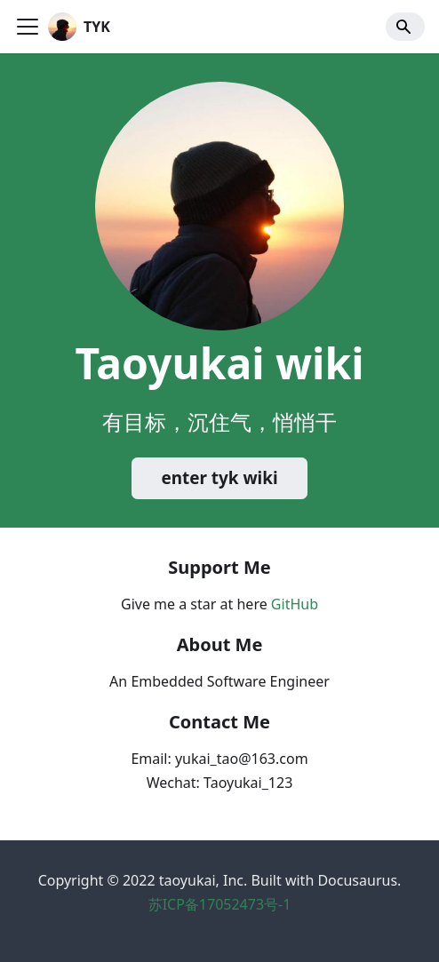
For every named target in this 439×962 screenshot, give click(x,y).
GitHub (294, 604)
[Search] (405, 26)
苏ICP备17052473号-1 (219, 904)
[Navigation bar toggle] (27, 26)
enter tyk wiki (219, 477)
